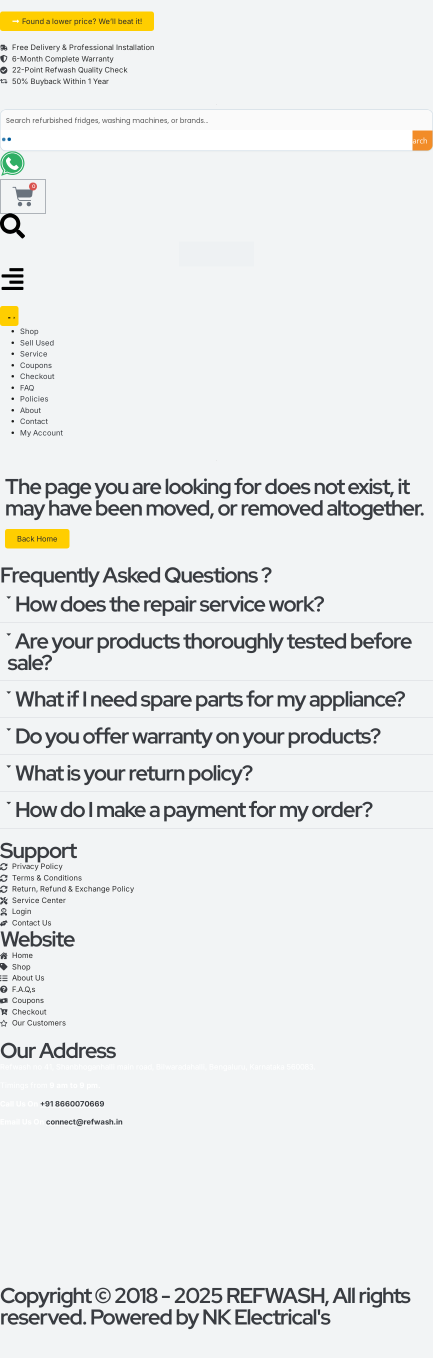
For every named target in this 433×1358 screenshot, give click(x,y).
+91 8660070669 (72, 1103)
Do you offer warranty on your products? (197, 736)
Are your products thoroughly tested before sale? (210, 651)
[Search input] (217, 120)
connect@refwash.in (84, 1122)
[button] (216, 604)
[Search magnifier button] (422, 140)
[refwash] (216, 1211)
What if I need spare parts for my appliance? (209, 700)
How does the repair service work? (169, 604)
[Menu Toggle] (9, 316)
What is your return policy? (133, 773)
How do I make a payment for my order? (193, 810)
